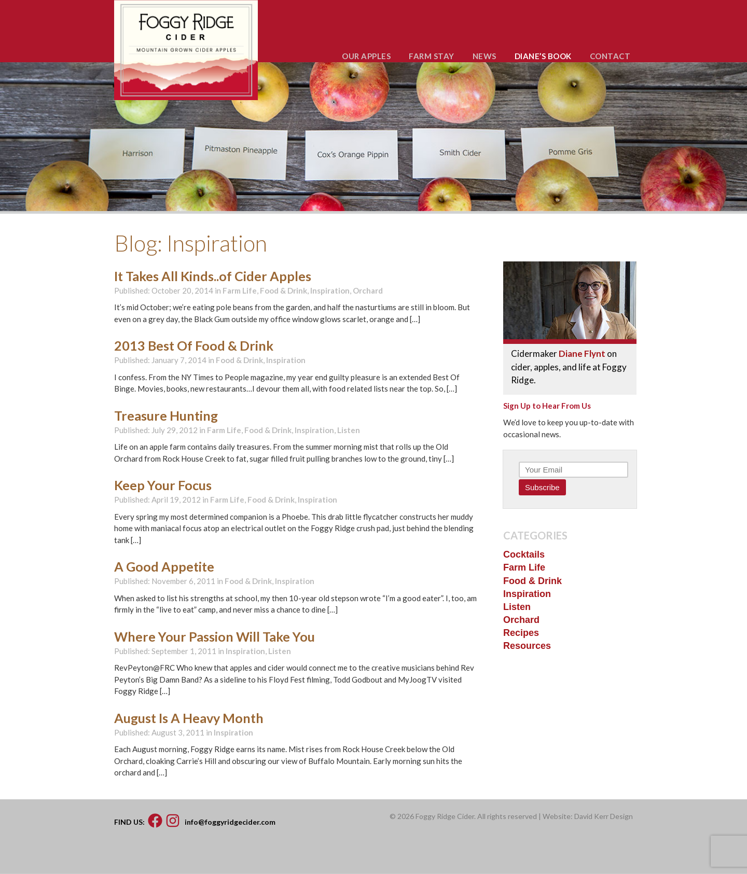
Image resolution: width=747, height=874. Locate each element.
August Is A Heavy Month (189, 718)
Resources (527, 646)
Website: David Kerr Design (588, 816)
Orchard (368, 290)
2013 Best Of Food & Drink (193, 345)
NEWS (484, 56)
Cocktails (524, 554)
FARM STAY (431, 56)
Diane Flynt (582, 353)
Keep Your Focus (163, 485)
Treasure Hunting (166, 415)
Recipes (521, 633)
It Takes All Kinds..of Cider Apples (212, 276)
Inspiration (330, 290)
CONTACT (610, 56)
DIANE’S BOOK (543, 56)
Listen (348, 430)
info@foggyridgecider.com (230, 821)
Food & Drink (283, 290)
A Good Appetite (164, 566)
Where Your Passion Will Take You (214, 636)
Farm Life (240, 290)
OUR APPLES (366, 56)
